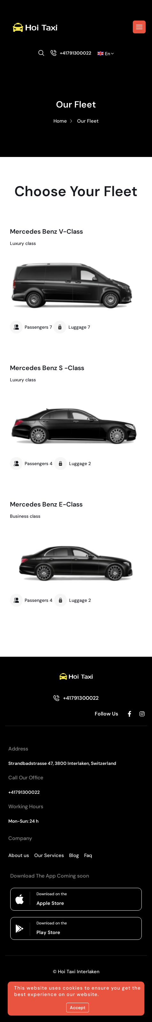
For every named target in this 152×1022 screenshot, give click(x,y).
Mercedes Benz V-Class (46, 231)
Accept (77, 1007)
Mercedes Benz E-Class (46, 504)
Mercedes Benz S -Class (47, 368)
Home (60, 121)
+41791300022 (75, 53)
